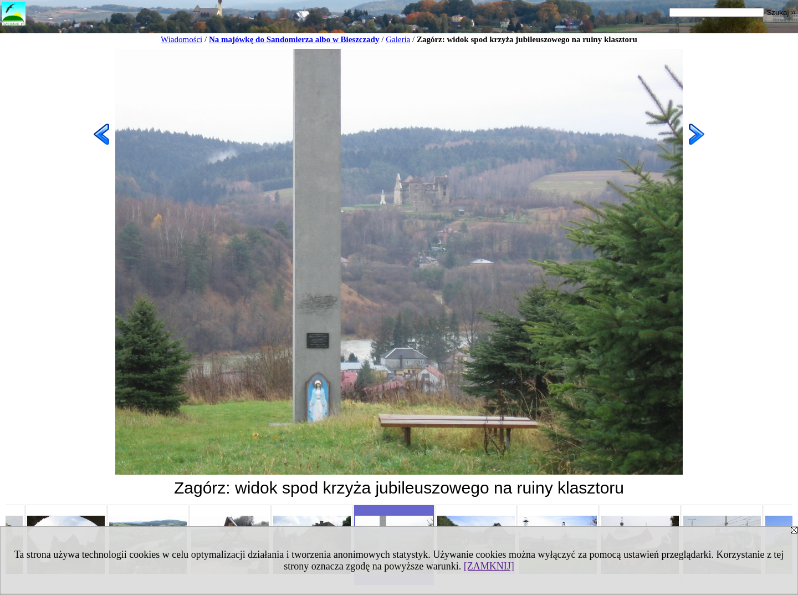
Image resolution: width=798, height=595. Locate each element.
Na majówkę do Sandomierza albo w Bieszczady (294, 39)
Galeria (398, 39)
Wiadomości (181, 39)
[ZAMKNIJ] (489, 566)
